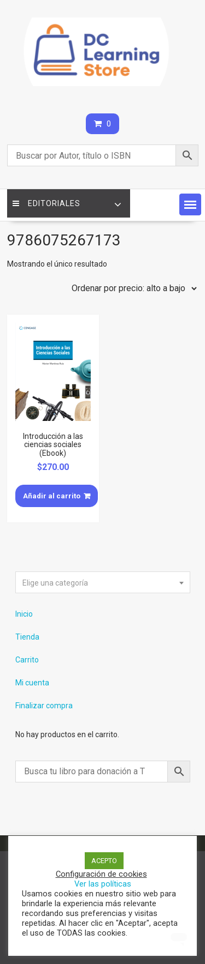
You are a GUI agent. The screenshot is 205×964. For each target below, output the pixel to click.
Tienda (27, 636)
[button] (190, 204)
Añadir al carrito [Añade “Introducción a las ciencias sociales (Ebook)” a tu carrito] (51, 496)
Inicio (24, 614)
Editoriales (46, 203)
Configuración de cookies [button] (101, 874)
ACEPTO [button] (104, 861)
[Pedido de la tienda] (131, 288)
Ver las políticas (102, 884)
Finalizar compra (44, 705)
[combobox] (102, 582)
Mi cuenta (32, 682)
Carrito (27, 659)
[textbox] (103, 583)
